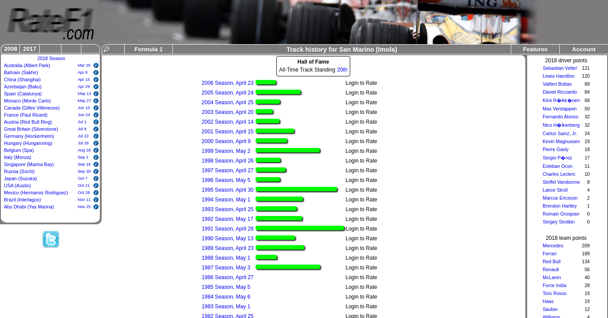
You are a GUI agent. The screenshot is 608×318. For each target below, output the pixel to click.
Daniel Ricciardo (560, 92)
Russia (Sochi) (19, 171)
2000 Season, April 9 (226, 141)
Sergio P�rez (557, 157)
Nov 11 (84, 199)
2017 (29, 48)
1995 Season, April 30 (227, 190)
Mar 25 (84, 65)
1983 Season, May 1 (226, 306)
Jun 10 (84, 108)
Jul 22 (83, 136)
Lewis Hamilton (558, 76)
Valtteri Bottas (557, 84)
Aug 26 (84, 150)
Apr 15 (84, 79)
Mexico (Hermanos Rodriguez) (36, 192)
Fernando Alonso (560, 116)
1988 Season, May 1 (226, 258)
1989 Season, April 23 (227, 248)
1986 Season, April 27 (227, 277)
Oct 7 (83, 178)
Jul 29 (83, 143)
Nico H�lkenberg (561, 125)
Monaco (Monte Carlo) (27, 100)
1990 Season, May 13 (227, 238)
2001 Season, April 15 (227, 132)
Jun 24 (84, 115)
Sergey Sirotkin (558, 221)
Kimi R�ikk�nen (561, 100)
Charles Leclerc (559, 174)
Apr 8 (83, 72)
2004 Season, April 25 (227, 102)
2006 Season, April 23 (227, 83)
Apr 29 (84, 86)
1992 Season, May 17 (227, 219)
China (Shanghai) (22, 79)
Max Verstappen (560, 108)
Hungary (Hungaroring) (28, 143)
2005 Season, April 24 (227, 93)
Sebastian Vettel (560, 68)
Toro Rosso (554, 293)
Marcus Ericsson (560, 198)
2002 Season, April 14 (227, 122)
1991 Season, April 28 (227, 229)
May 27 (85, 100)
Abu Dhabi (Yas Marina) (29, 206)
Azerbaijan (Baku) (23, 86)
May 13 (85, 93)
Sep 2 (83, 157)
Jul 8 (82, 129)
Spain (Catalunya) (23, 93)
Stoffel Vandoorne (561, 182)
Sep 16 (84, 164)
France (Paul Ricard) (25, 114)
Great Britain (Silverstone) (31, 129)
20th (342, 70)
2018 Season (51, 58)
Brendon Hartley (560, 205)
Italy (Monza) (17, 157)
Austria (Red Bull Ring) (28, 122)
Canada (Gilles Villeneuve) (32, 107)
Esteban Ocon (558, 166)
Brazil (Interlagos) (22, 199)
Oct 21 (84, 185)
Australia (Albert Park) (27, 65)
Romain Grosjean (561, 213)
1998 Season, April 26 (227, 161)
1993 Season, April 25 (227, 209)
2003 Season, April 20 (227, 112)
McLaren (552, 277)
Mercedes (553, 245)
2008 (10, 48)
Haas (548, 301)
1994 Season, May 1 (226, 200)
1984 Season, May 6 (226, 297)
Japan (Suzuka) (20, 178)
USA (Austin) (17, 185)
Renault (551, 269)
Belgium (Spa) (19, 150)
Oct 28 (84, 192)
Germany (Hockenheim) (29, 136)
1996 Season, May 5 (226, 180)
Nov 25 (84, 206)
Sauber (550, 309)
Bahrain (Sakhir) (21, 72)
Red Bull (551, 261)
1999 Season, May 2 (226, 151)
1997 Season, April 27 (227, 170)
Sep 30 (84, 171)
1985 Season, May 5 (226, 287)
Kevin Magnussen (561, 141)
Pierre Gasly (556, 149)
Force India (554, 285)
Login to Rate (361, 83)
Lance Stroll (555, 190)
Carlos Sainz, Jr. (560, 133)
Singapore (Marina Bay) (29, 164)
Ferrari (549, 253)
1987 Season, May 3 (226, 268)
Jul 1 (82, 122)
